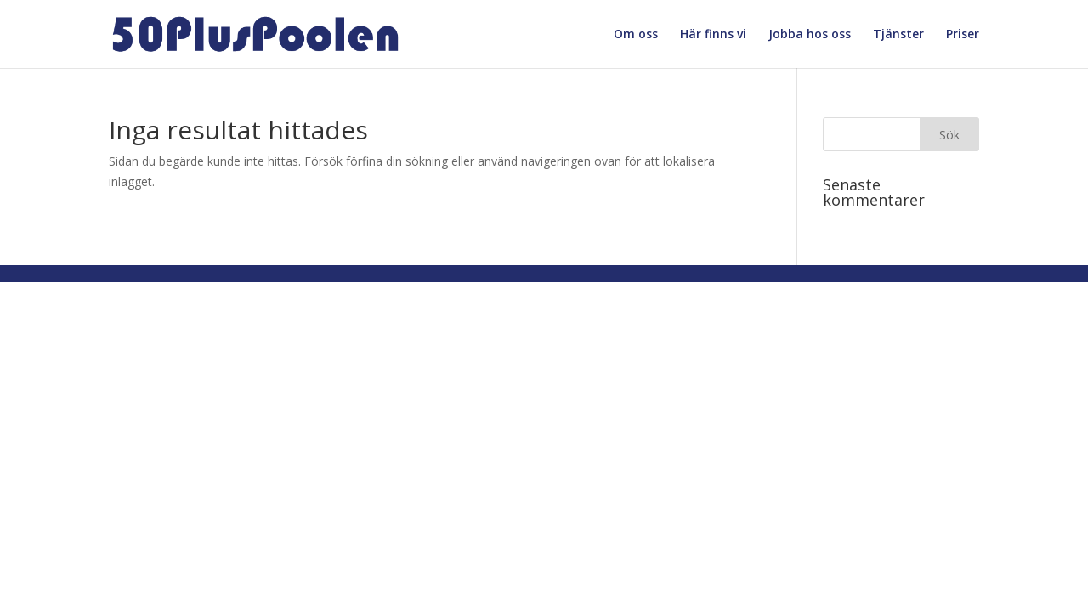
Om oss (636, 35)
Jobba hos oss (809, 35)
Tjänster (898, 35)
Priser (962, 35)
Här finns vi (713, 35)
